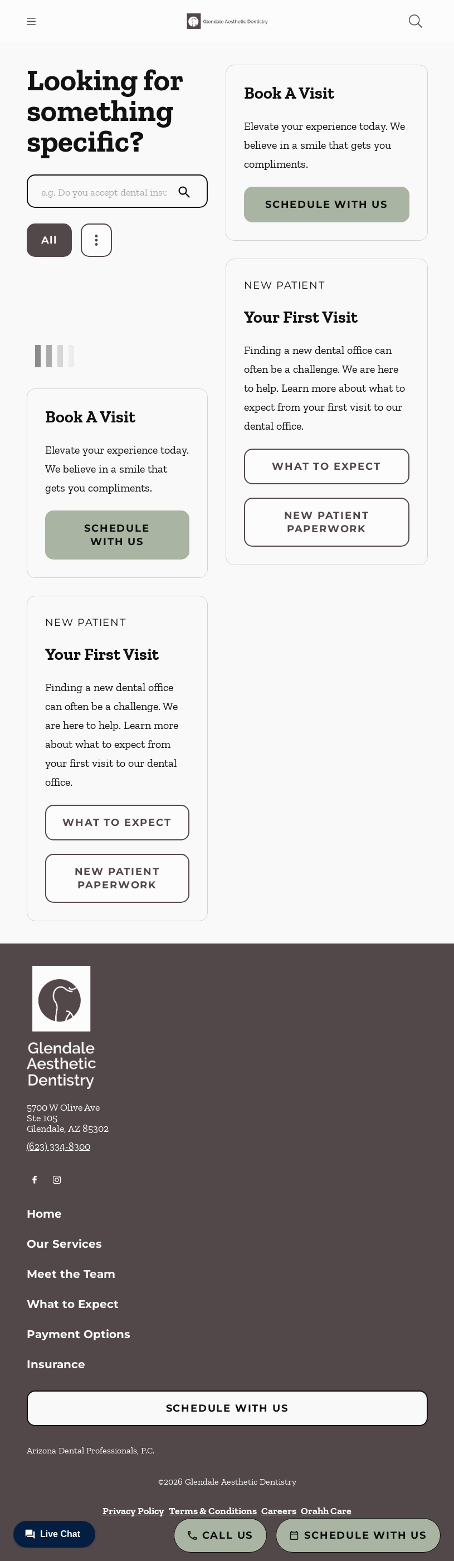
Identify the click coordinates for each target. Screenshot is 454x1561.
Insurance (56, 1364)
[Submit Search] (184, 192)
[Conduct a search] (106, 192)
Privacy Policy (133, 1511)
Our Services (64, 1244)
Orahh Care (326, 1511)
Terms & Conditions (213, 1511)
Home (44, 1213)
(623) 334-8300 (58, 1146)
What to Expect (116, 822)
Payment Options (78, 1334)
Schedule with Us (116, 535)
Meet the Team (71, 1274)
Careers (278, 1511)
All (49, 240)
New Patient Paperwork (117, 878)
